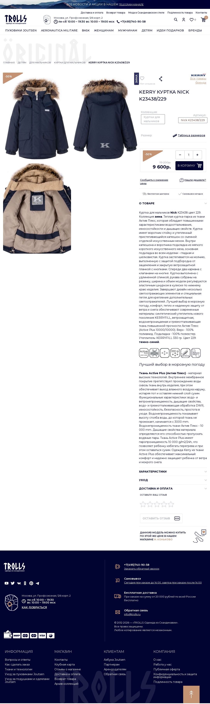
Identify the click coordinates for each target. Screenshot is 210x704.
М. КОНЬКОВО (163, 540)
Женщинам (104, 31)
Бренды (195, 31)
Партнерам (111, 665)
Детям (147, 31)
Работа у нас (162, 665)
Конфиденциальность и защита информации (175, 676)
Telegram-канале (131, 4)
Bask (86, 31)
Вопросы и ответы (17, 660)
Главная (9, 63)
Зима (136, 79)
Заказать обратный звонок (141, 569)
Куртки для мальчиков (70, 63)
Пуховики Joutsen (21, 31)
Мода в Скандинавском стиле (146, 12)
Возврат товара (115, 12)
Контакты (201, 12)
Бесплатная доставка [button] (155, 194)
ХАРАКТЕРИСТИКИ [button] (153, 472)
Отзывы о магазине (67, 670)
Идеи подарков (170, 31)
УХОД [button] (143, 481)
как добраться (34, 608)
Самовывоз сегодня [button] (190, 194)
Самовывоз (132, 579)
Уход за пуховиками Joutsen (24, 675)
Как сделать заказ (17, 665)
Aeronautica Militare (59, 31)
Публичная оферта (166, 670)
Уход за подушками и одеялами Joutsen (27, 681)
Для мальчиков (40, 63)
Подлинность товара (180, 12)
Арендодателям (115, 670)
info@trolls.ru (132, 615)
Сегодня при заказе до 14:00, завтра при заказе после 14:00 (163, 583)
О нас (157, 660)
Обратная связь (136, 611)
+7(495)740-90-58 (131, 21)
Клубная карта (64, 665)
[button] (176, 20)
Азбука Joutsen (114, 660)
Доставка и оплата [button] (156, 489)
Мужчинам (127, 31)
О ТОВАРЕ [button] (146, 204)
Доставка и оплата (92, 12)
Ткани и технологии (18, 670)
